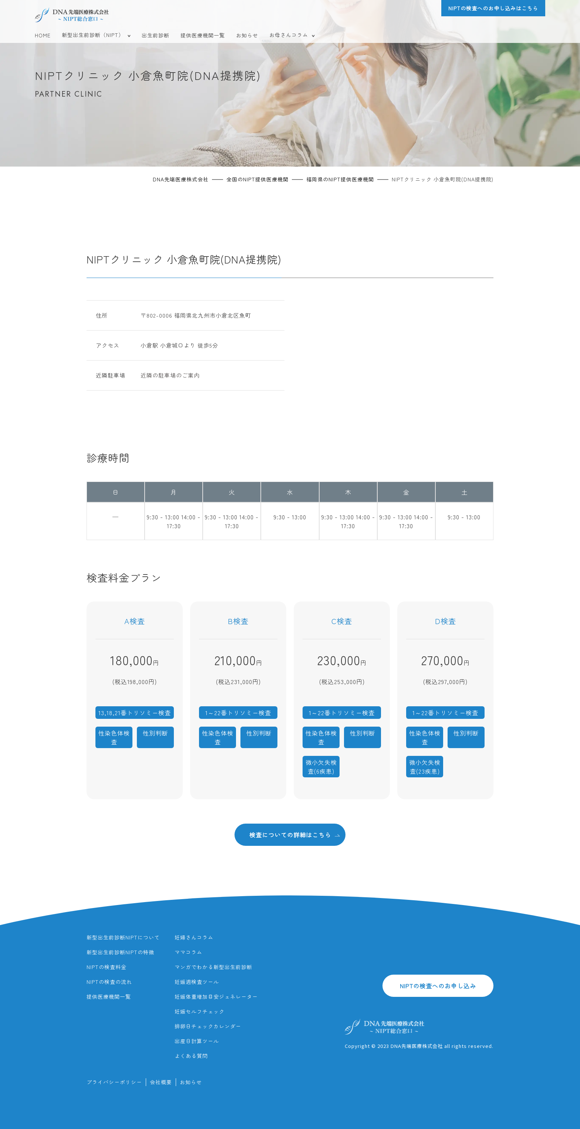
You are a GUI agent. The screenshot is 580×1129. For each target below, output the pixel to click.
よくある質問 (191, 1055)
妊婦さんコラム (194, 937)
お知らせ (247, 35)
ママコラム (188, 952)
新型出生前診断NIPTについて (123, 937)
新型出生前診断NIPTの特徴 (120, 952)
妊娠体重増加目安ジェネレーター (216, 996)
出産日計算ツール (197, 1041)
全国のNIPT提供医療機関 (257, 179)
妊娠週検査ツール (197, 981)
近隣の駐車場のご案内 (170, 375)
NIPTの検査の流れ (109, 981)
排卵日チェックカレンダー (208, 1026)
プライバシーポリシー (114, 1082)
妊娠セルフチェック (200, 1011)
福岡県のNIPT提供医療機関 (340, 179)
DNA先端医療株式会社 (181, 179)
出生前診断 (155, 35)
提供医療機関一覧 (203, 35)
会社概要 (161, 1082)
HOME (43, 35)
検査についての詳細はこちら (294, 834)
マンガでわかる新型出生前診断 (213, 967)
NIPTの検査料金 (107, 967)
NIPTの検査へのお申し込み (438, 985)
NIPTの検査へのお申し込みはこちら (493, 8)
